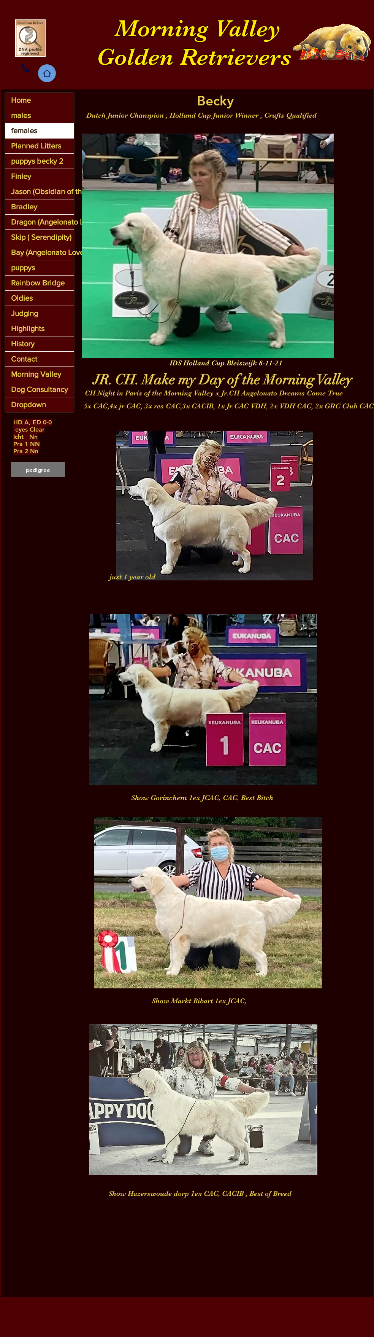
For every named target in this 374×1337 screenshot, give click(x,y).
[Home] (47, 73)
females (24, 130)
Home (21, 100)
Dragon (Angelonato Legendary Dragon (42, 222)
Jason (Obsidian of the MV (42, 191)
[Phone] (25, 68)
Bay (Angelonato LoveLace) (42, 252)
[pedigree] (38, 469)
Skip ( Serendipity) (41, 237)
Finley (21, 176)
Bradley (24, 206)
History (23, 343)
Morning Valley (36, 374)
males (21, 115)
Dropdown (28, 404)
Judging (24, 313)
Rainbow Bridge (38, 283)
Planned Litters (36, 146)
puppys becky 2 (37, 161)
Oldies (22, 298)
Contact (24, 359)
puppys (23, 267)
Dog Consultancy (39, 389)
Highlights (27, 328)
